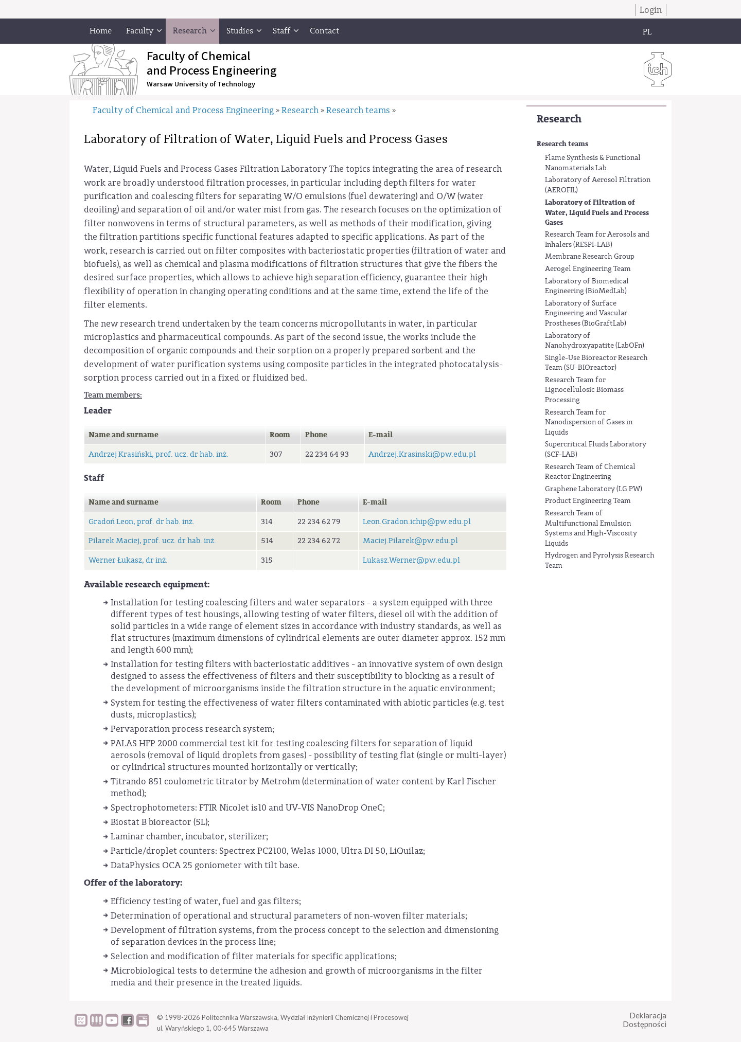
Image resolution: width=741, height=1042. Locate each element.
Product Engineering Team (588, 501)
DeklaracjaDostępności (644, 1020)
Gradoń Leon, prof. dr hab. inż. (142, 522)
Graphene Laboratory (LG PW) (593, 489)
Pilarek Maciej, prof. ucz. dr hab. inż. (152, 541)
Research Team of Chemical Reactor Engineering (590, 472)
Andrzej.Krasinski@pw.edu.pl (422, 454)
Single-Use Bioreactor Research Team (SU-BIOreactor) (596, 363)
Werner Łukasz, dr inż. (128, 560)
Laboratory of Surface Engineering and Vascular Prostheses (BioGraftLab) (586, 313)
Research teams (562, 144)
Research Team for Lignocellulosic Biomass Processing (584, 390)
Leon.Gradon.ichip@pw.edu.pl (417, 522)
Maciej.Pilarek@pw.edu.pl (410, 541)
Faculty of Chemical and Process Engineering (183, 110)
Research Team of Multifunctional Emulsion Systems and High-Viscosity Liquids (591, 528)
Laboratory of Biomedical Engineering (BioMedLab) (587, 286)
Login (651, 10)
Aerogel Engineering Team (588, 269)
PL (647, 32)
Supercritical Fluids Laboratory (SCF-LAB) (595, 449)
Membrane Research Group (589, 256)
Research (559, 119)
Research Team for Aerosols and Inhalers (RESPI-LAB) (597, 239)
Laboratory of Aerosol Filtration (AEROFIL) (597, 185)
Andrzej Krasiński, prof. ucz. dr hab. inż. (158, 454)
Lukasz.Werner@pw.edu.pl (411, 560)
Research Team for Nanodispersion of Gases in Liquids (588, 422)
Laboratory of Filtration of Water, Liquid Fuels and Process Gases (597, 212)
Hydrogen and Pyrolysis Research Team (600, 560)
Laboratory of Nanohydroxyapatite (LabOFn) (594, 341)
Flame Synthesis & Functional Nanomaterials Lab (593, 163)
